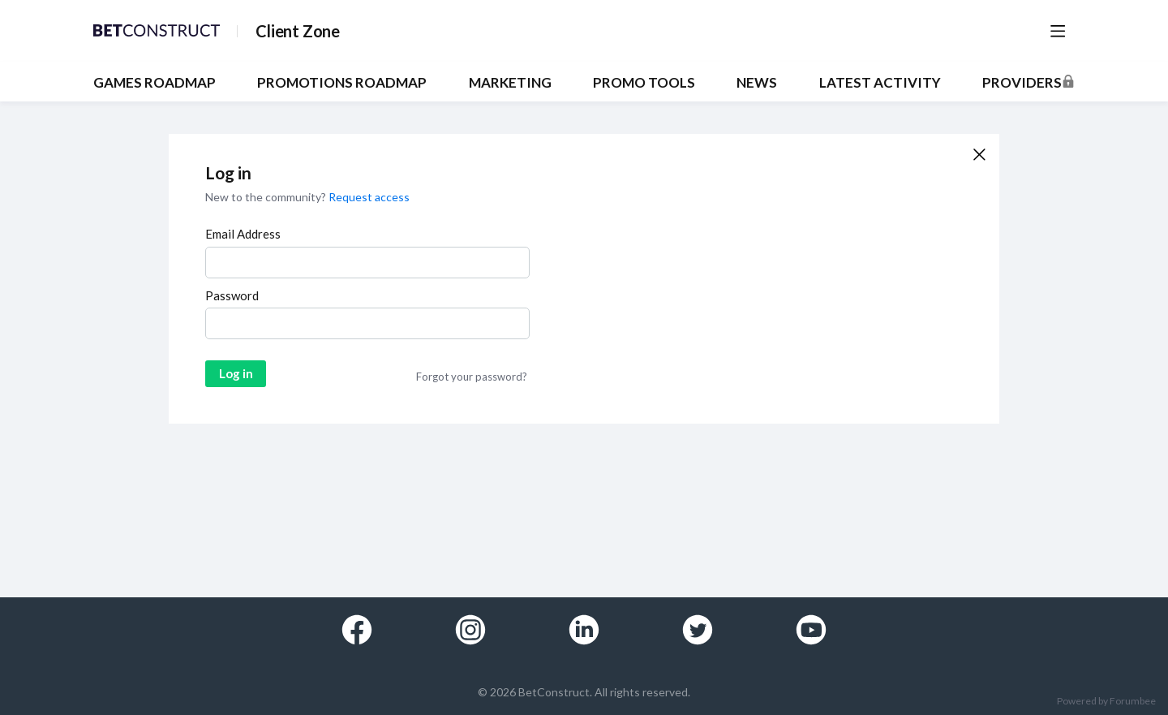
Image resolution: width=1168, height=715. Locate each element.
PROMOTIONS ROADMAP (342, 83)
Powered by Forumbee (1106, 701)
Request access (369, 197)
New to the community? (266, 197)
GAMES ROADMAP (154, 83)
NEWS (756, 83)
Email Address (243, 233)
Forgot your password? (471, 376)
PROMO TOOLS (644, 83)
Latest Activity (880, 83)
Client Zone (298, 31)
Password (232, 295)
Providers (1022, 83)
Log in (236, 373)
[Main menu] (1057, 30)
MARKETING (510, 83)
